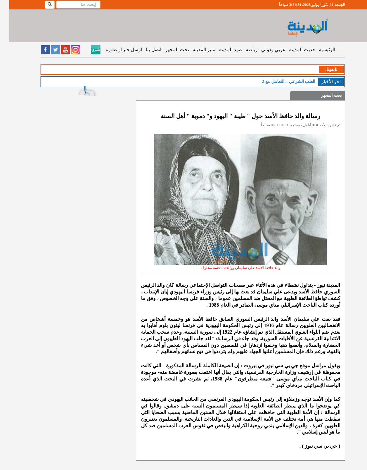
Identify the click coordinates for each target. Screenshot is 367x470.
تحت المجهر (168, 49)
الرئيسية (318, 49)
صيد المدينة (221, 49)
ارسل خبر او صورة (115, 49)
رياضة (242, 49)
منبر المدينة (195, 49)
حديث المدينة (293, 49)
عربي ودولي (264, 49)
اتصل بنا (144, 49)
